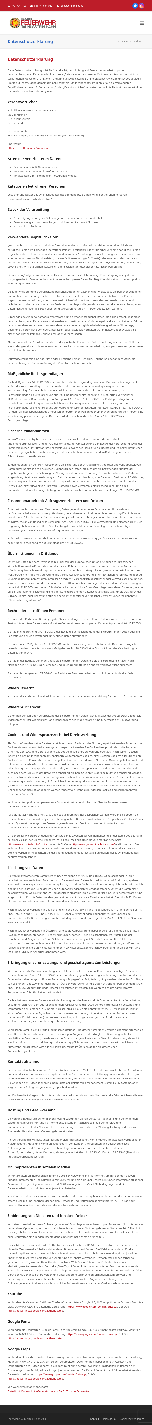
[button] (142, 23)
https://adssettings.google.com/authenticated (35, 1310)
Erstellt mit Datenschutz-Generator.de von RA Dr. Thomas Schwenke (48, 1391)
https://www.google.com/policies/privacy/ (92, 1306)
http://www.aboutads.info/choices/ (28, 844)
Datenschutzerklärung (132, 1419)
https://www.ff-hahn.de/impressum (29, 148)
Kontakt (94, 1419)
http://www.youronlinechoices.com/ (93, 844)
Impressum (109, 1419)
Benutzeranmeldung (71, 5)
